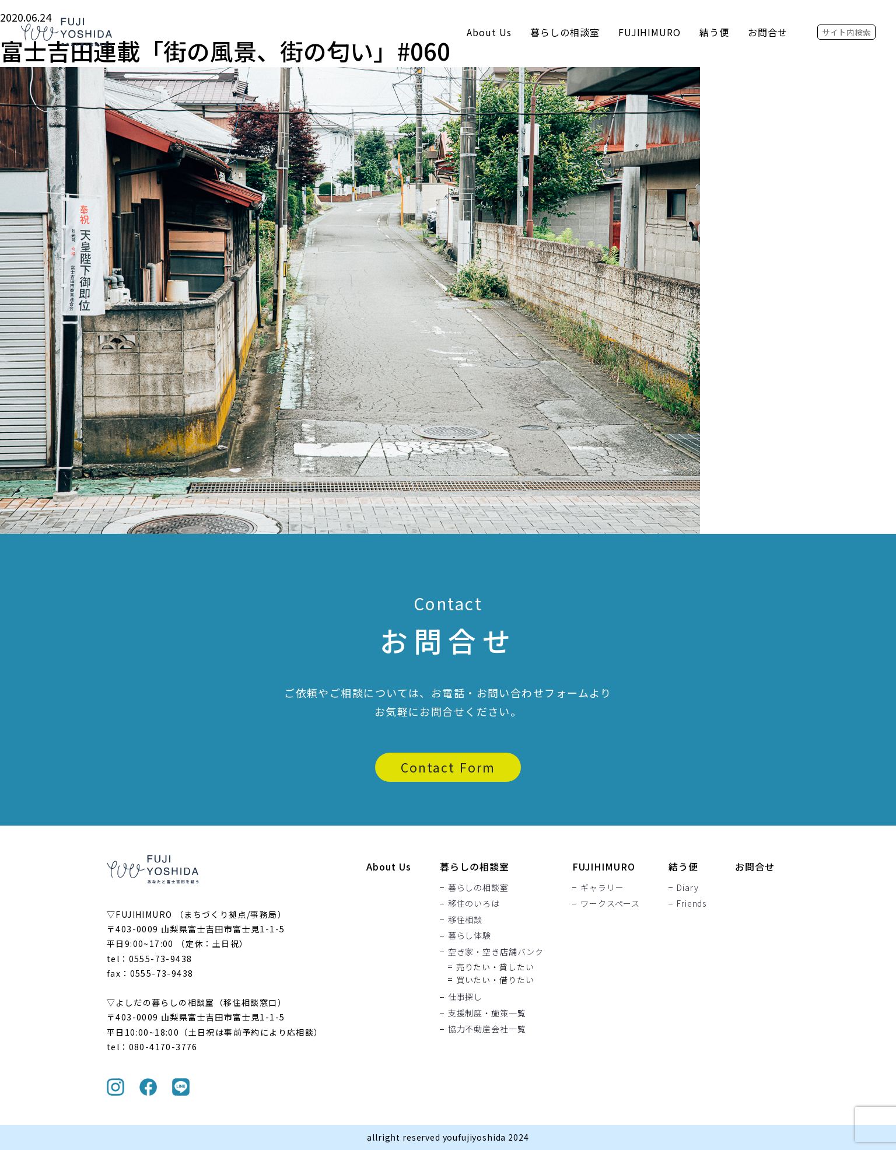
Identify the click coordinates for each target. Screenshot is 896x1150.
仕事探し (465, 997)
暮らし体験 (469, 936)
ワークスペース (610, 904)
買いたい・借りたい (495, 979)
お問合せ (768, 32)
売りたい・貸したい (495, 967)
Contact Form (448, 767)
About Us (489, 32)
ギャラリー (602, 887)
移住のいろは (474, 904)
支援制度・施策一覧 (487, 1013)
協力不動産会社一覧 (487, 1029)
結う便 (714, 32)
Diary (687, 887)
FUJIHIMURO (649, 32)
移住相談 (465, 919)
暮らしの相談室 (565, 32)
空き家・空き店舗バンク (496, 951)
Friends (691, 904)
